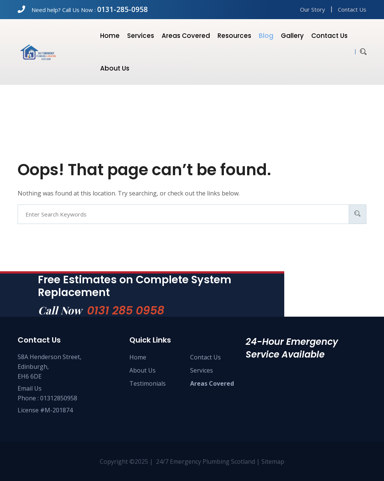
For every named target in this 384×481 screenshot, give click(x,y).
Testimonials (147, 383)
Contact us (329, 35)
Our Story (312, 9)
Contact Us (352, 9)
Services (140, 35)
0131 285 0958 (125, 311)
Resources (234, 35)
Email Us (30, 388)
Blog (266, 35)
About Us (142, 370)
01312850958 (58, 398)
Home (110, 35)
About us (114, 68)
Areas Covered (186, 35)
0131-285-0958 (122, 9)
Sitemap (272, 461)
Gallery (292, 35)
